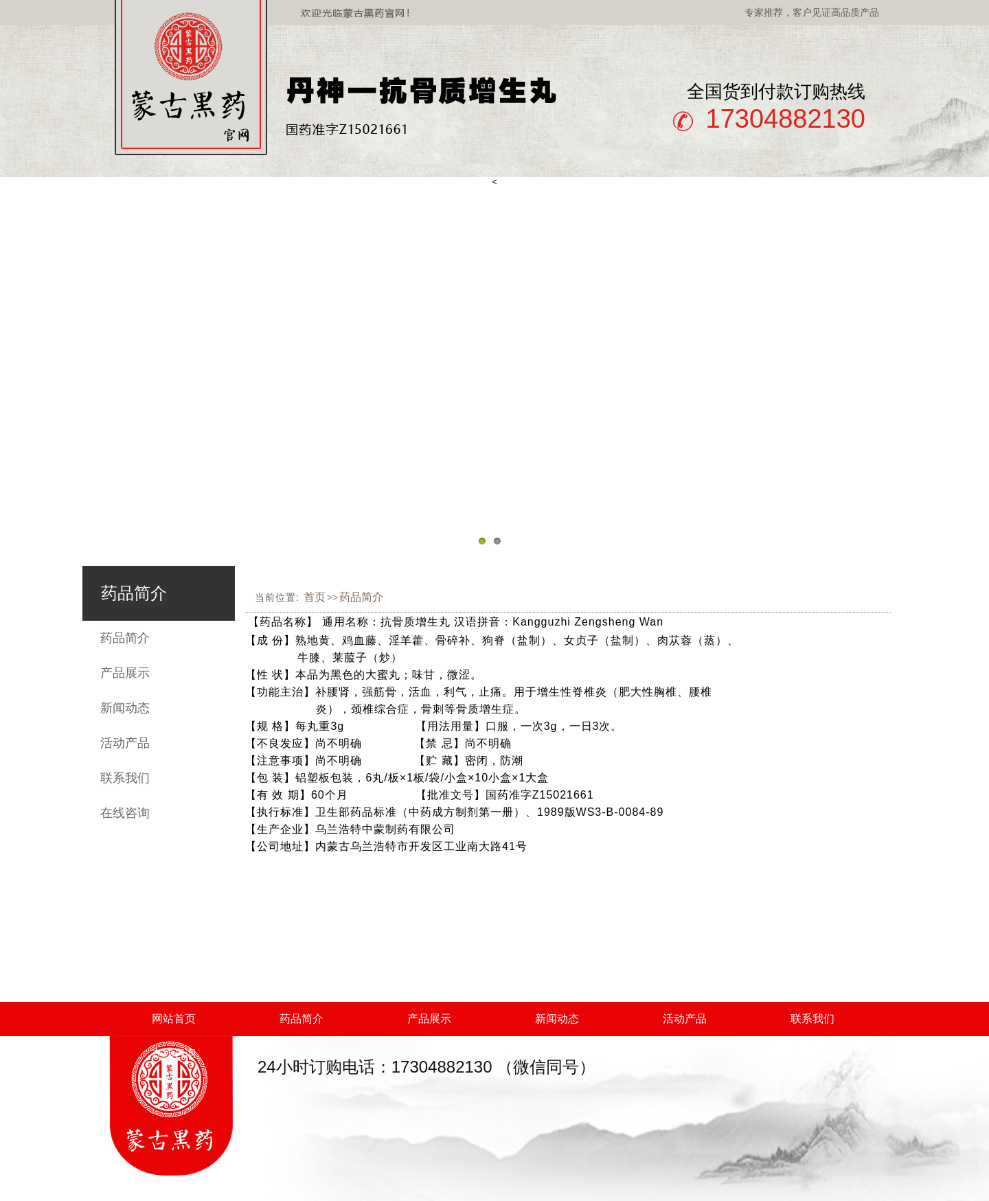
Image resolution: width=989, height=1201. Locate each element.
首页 (315, 597)
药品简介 (125, 638)
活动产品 (125, 743)
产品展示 (125, 673)
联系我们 (125, 778)
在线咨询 (125, 813)
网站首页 (174, 1019)
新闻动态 (125, 708)
